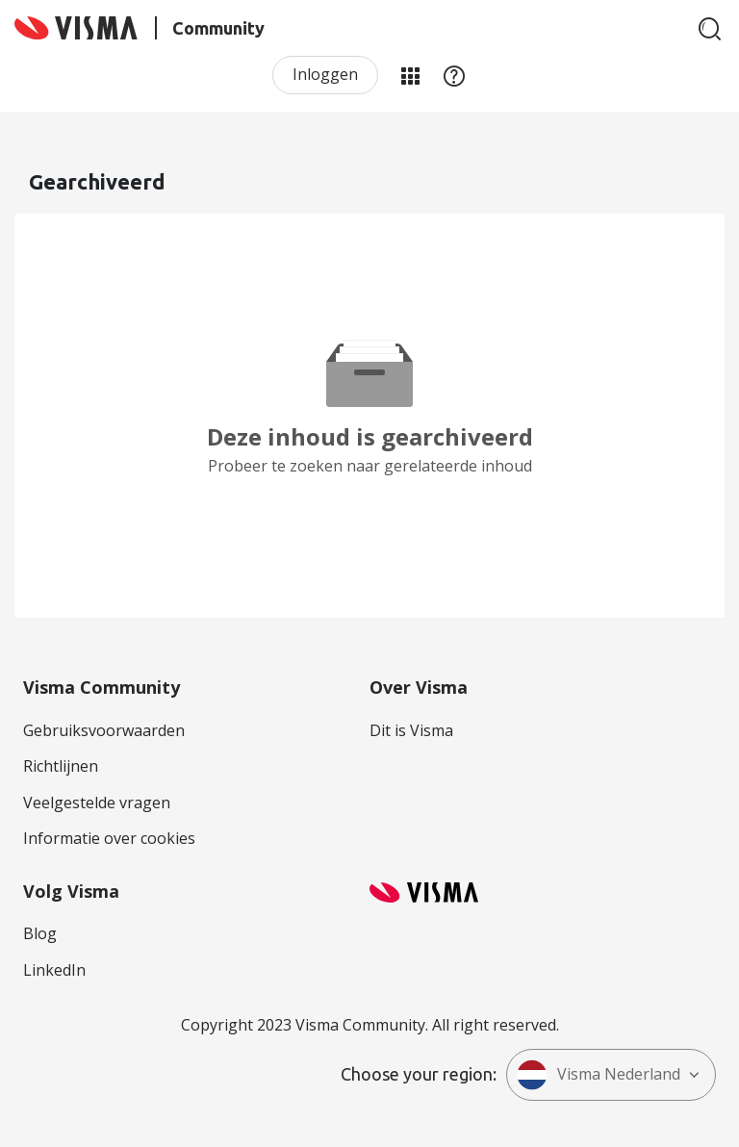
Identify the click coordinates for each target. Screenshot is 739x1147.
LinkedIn (54, 970)
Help (454, 75)
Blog (40, 933)
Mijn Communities (410, 75)
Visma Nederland (598, 1074)
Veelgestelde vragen (96, 802)
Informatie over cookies (109, 838)
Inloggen (325, 74)
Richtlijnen (60, 766)
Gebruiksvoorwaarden (104, 730)
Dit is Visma (411, 730)
